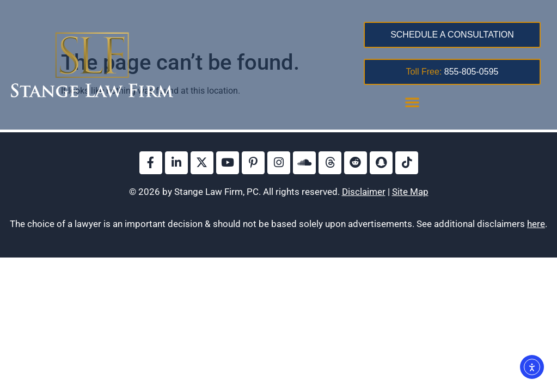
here (536, 223)
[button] (412, 101)
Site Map (410, 191)
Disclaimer (363, 191)
